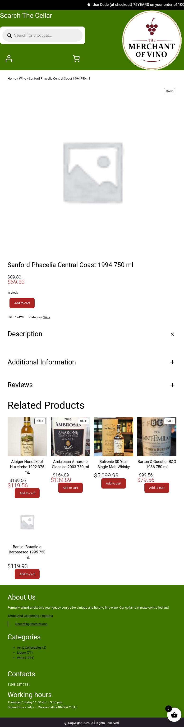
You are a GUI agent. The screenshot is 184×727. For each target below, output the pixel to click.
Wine (22, 78)
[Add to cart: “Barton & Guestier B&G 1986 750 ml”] (157, 488)
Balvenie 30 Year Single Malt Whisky (114, 464)
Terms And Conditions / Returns (30, 617)
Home (12, 78)
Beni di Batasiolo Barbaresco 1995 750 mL (27, 553)
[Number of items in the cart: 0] (76, 58)
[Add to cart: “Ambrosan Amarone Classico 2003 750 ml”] (70, 488)
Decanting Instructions (31, 625)
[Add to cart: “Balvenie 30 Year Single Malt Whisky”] (113, 484)
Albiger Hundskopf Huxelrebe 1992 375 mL (27, 467)
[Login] (8, 58)
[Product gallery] (92, 171)
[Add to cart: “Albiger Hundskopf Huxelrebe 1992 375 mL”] (27, 494)
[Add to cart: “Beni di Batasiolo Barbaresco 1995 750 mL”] (27, 575)
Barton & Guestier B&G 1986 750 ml (157, 464)
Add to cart (22, 303)
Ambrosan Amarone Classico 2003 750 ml (70, 464)
